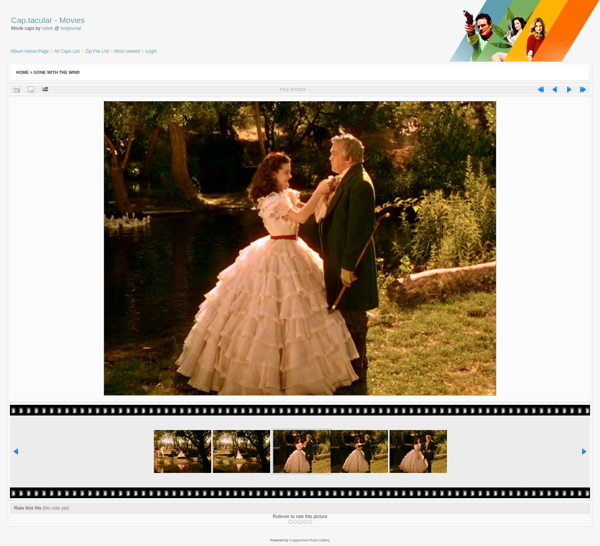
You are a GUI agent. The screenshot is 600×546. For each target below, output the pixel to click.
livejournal (70, 28)
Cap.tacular (31, 20)
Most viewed (127, 51)
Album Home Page (29, 51)
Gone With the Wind (57, 72)
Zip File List (97, 51)
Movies (72, 20)
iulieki (47, 28)
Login (151, 51)
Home (22, 72)
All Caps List (67, 51)
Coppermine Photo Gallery (309, 540)
